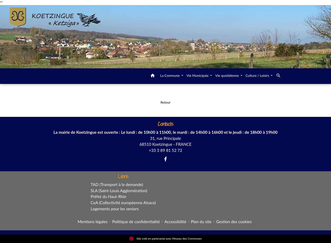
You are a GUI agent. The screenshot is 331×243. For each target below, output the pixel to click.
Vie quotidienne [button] (227, 75)
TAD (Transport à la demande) (117, 184)
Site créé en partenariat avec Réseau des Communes (165, 238)
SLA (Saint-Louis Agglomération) (119, 190)
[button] (153, 76)
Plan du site (201, 221)
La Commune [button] (170, 75)
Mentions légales (93, 221)
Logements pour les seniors (115, 208)
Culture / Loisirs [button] (258, 75)
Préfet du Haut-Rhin (108, 196)
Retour (165, 102)
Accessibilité (175, 221)
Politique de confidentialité (136, 221)
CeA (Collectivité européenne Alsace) (123, 202)
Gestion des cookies (234, 221)
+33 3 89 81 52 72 (165, 150)
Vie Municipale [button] (198, 75)
